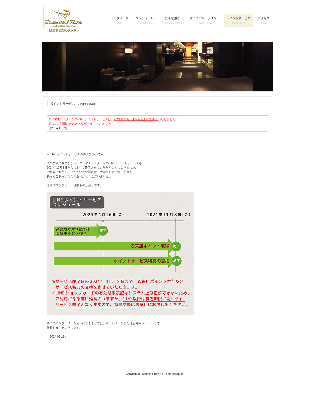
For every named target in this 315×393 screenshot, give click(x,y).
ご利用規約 (171, 20)
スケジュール (145, 20)
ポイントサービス (238, 20)
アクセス (263, 20)
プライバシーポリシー (204, 20)
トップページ (119, 20)
